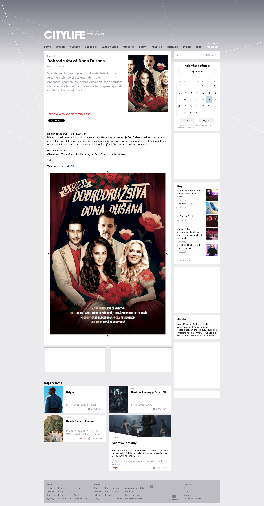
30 (197, 112)
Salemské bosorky (124, 443)
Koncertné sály (183, 326)
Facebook (152, 486)
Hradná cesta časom (80, 421)
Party (142, 46)
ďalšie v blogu (183, 260)
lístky (115, 468)
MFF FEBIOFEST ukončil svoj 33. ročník (188, 246)
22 (191, 105)
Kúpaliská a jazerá (133, 498)
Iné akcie (156, 46)
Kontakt (188, 484)
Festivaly (172, 46)
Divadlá (60, 46)
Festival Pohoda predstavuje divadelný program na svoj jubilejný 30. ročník (189, 234)
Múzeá (179, 329)
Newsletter (174, 499)
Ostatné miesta (186, 332)
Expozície (91, 46)
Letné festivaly (80, 498)
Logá (186, 491)
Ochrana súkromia (192, 498)
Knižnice (212, 329)
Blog (199, 46)
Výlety (199, 332)
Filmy (47, 46)
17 (203, 99)
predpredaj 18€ (66, 166)
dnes (187, 120)
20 (179, 105)
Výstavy (75, 46)
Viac (138, 455)
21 (185, 105)
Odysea (71, 392)
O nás (186, 488)
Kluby (206, 323)
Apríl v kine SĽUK (184, 216)
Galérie (197, 323)
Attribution (189, 495)
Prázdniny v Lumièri (186, 203)
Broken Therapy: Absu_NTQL (150, 392)
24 (203, 105)
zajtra (206, 120)
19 (214, 99)
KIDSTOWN (80, 438)
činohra (61, 66)
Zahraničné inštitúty (196, 329)
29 (191, 112)
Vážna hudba (110, 46)
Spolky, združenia (113, 498)
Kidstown (213, 46)
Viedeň (210, 335)
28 (185, 112)
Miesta (187, 46)
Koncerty (128, 46)
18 (209, 99)
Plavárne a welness (195, 335)
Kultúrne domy (201, 326)
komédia (51, 66)
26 (214, 105)
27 (179, 112)
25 (209, 105)
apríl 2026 (197, 71)
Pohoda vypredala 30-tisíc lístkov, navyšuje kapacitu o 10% (189, 193)
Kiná (178, 323)
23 (197, 105)
